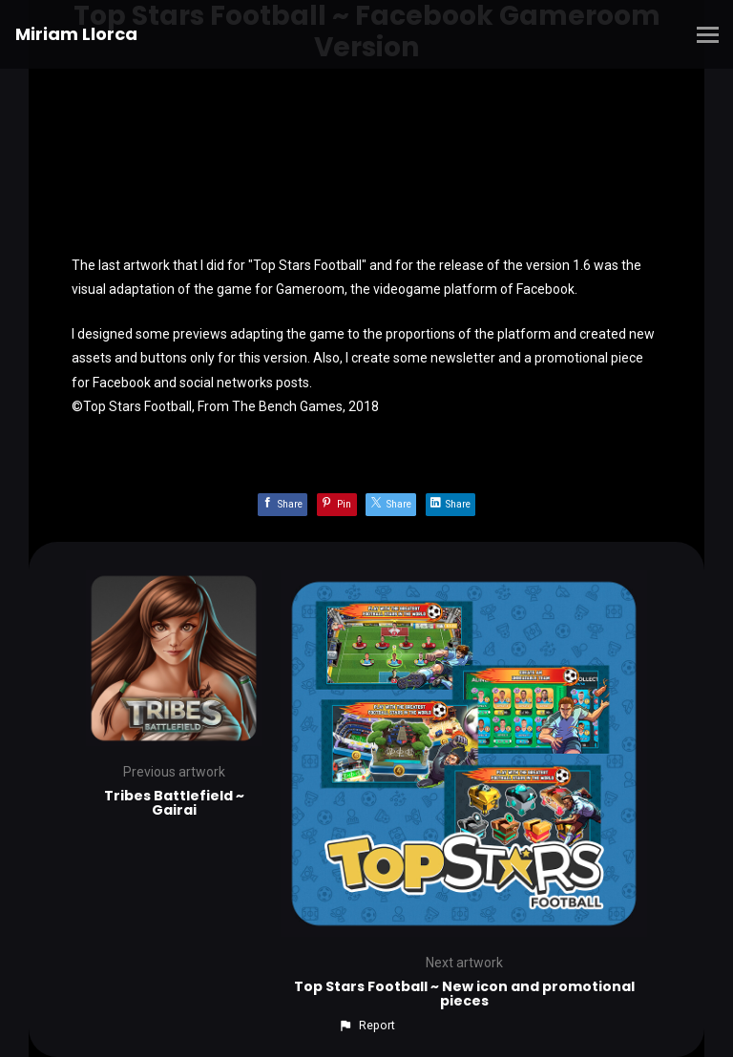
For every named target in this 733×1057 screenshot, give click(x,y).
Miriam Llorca (76, 34)
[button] (366, 1025)
